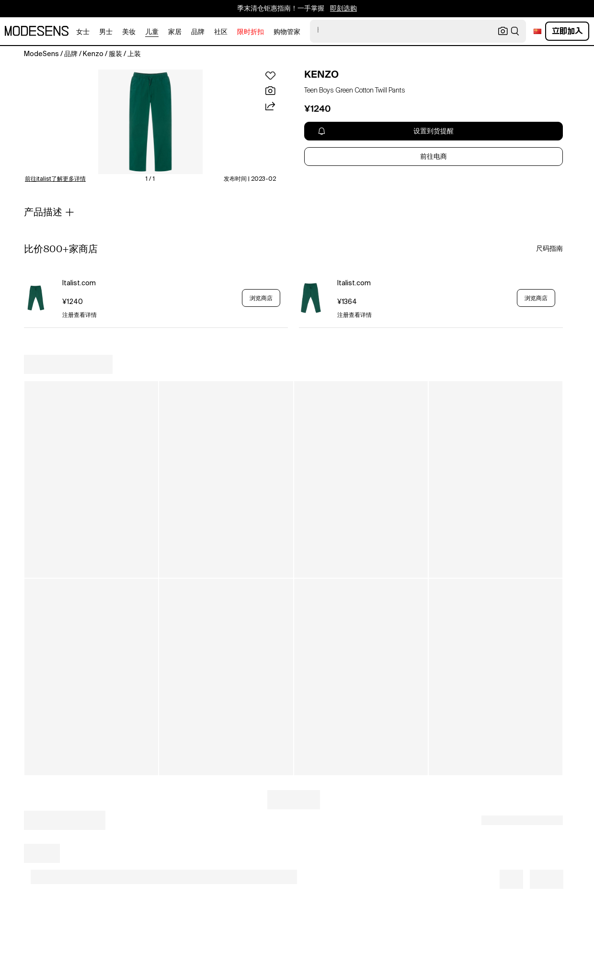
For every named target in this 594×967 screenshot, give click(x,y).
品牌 (198, 32)
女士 (83, 32)
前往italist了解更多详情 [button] (55, 179)
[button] (150, 122)
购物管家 (287, 32)
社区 (221, 32)
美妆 (129, 32)
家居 (175, 32)
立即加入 (567, 30)
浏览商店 (261, 298)
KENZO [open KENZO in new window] (321, 74)
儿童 (152, 32)
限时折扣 (250, 32)
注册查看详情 (79, 315)
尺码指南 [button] (549, 248)
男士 (106, 32)
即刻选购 (343, 8)
